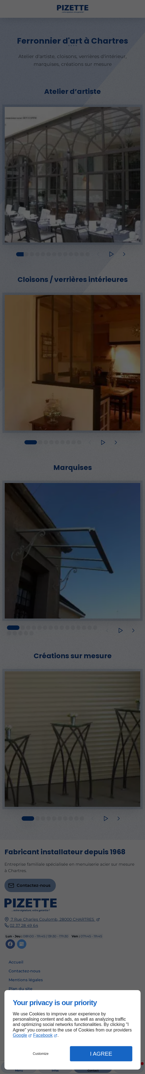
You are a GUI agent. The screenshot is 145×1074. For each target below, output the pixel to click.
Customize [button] (41, 1054)
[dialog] (72, 1030)
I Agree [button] (101, 1054)
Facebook (42, 1035)
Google (20, 1035)
